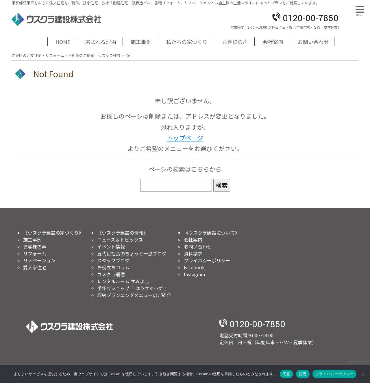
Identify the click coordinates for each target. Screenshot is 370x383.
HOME (63, 41)
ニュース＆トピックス (120, 239)
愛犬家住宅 (34, 267)
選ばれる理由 (100, 41)
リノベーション (39, 260)
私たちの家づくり (187, 41)
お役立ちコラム (113, 267)
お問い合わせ (313, 41)
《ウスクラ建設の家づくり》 (53, 232)
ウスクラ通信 (111, 274)
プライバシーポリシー (207, 260)
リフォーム (34, 253)
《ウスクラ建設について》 (211, 232)
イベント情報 (111, 246)
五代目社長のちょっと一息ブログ (131, 253)
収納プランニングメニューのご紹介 (134, 295)
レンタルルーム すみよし (123, 281)
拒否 (303, 374)
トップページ (185, 137)
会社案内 (272, 41)
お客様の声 (235, 41)
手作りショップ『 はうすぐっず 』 (133, 288)
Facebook (194, 267)
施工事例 (141, 41)
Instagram (194, 274)
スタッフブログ (113, 260)
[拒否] (363, 374)
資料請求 (193, 253)
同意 (287, 374)
